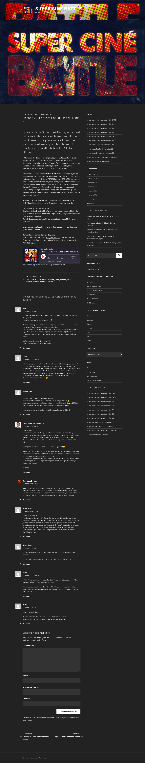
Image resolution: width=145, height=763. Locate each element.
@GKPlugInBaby (30, 203)
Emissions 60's (92, 187)
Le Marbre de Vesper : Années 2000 (99, 161)
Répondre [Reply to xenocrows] (26, 415)
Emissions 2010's (93, 178)
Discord (89, 316)
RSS (88, 332)
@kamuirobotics (52, 200)
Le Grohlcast (91, 295)
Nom (25, 676)
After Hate (34, 214)
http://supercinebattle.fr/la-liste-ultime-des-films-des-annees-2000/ (47, 559)
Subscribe (51, 262)
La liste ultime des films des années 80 (100, 141)
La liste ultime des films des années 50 (100, 128)
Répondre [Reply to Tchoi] (26, 382)
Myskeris (90, 223)
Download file (28, 265)
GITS (57, 280)
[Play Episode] (43, 256)
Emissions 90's (92, 199)
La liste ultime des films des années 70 (100, 136)
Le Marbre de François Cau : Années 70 (100, 153)
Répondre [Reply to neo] (26, 348)
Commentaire (29, 645)
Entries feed (91, 372)
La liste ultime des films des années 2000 (101, 120)
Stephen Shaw (46, 282)
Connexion (90, 368)
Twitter (89, 336)
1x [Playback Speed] (62, 258)
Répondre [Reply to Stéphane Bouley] (26, 500)
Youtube (89, 341)
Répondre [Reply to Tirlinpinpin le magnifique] (26, 472)
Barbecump (41, 240)
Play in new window (43, 265)
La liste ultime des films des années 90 (100, 145)
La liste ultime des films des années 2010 (101, 124)
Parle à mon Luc (92, 299)
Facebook (90, 320)
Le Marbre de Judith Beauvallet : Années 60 (102, 157)
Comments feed (92, 376)
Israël (63, 280)
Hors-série (90, 203)
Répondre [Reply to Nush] (26, 596)
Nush (25, 573)
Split (41, 219)
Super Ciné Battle (58, 8)
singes (36, 282)
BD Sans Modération (94, 286)
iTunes (89, 324)
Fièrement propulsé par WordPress (34, 758)
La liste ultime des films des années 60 (100, 132)
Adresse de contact (32, 687)
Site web (26, 699)
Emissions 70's (92, 191)
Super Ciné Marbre (93, 269)
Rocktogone (91, 303)
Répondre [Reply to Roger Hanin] (26, 537)
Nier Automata (34, 235)
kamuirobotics (46, 114)
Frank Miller (48, 280)
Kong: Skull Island (53, 238)
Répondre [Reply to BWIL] (26, 624)
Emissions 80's (92, 195)
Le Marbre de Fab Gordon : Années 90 (100, 149)
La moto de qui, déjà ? (94, 290)
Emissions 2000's (33, 277)
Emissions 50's (92, 183)
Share (59, 262)
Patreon (89, 328)
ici (23, 230)
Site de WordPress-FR (94, 380)
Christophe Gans (33, 280)
